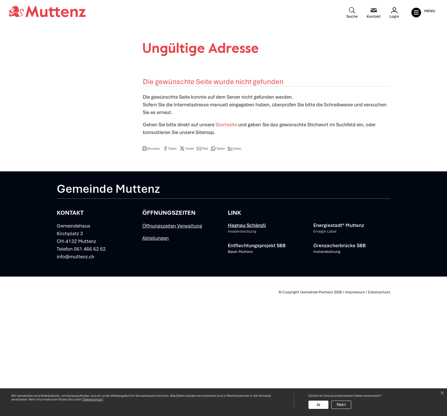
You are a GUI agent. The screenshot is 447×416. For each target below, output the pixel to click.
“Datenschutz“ (92, 399)
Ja (318, 404)
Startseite (226, 245)
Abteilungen (155, 358)
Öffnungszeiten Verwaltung (172, 346)
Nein (341, 404)
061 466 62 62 (90, 369)
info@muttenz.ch (75, 377)
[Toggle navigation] (423, 12)
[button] (151, 269)
